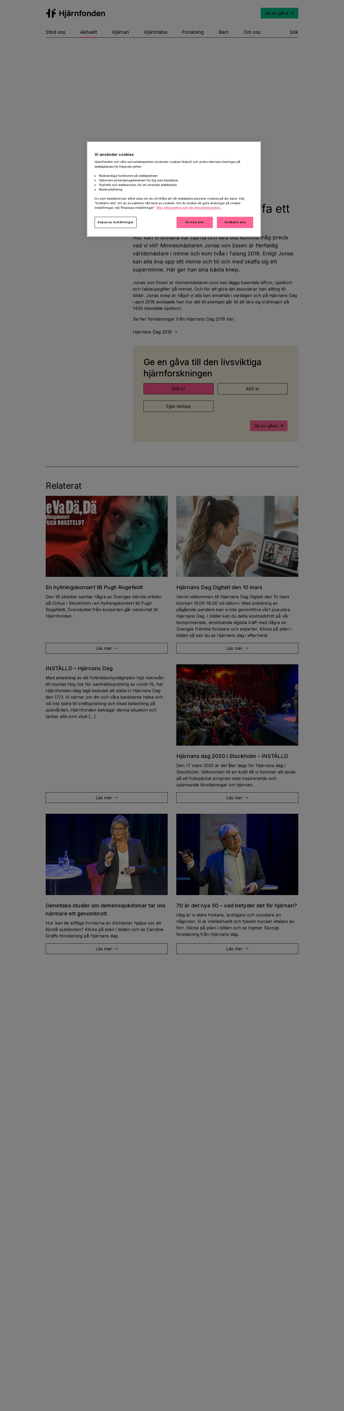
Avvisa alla (194, 222)
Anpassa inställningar (116, 222)
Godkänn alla (235, 222)
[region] (174, 189)
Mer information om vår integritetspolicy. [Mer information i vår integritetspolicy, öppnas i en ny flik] (189, 208)
